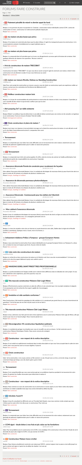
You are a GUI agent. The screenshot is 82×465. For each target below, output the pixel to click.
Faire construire (12, 31)
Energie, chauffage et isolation (16, 175)
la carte (36, 3)
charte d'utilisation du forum (12, 459)
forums (26, 3)
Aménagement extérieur (14, 118)
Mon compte (74, 3)
